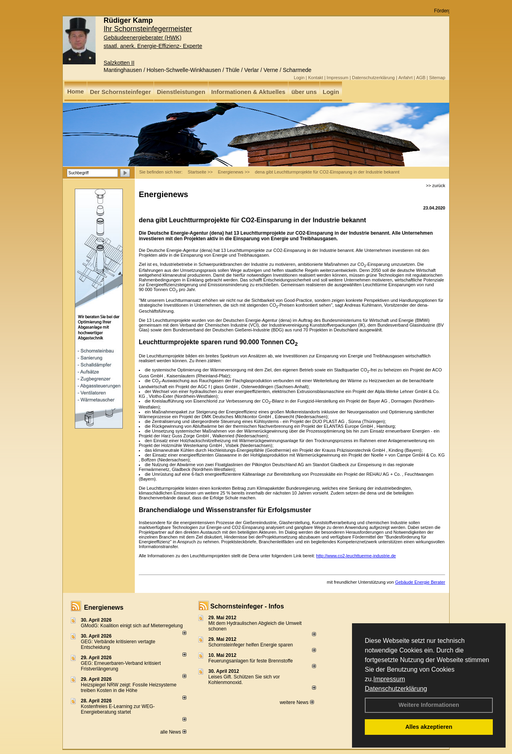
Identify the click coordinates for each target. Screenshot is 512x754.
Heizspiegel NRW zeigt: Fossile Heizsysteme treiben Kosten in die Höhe (128, 687)
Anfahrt (405, 77)
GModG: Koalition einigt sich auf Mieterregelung (132, 625)
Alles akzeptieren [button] (428, 727)
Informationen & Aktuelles (248, 91)
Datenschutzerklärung (396, 688)
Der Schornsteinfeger (120, 91)
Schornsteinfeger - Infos (247, 606)
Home (75, 91)
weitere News (297, 702)
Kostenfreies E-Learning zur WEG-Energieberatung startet (118, 709)
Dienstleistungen (181, 91)
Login (299, 77)
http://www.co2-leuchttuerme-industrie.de (356, 555)
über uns (303, 91)
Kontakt (315, 77)
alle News (173, 732)
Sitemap (437, 77)
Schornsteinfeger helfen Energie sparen (250, 645)
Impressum (389, 679)
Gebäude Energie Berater (420, 582)
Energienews (104, 607)
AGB (420, 77)
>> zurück (435, 185)
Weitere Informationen (428, 705)
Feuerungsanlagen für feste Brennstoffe (250, 661)
